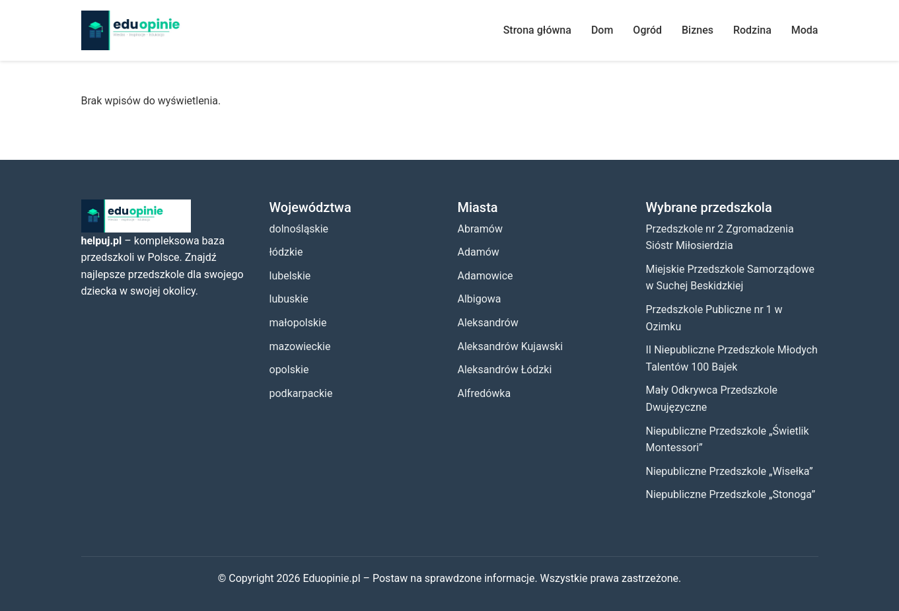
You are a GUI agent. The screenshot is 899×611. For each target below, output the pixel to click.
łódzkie (286, 252)
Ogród (647, 30)
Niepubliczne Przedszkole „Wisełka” (729, 471)
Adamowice (485, 276)
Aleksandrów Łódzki (505, 369)
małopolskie (298, 322)
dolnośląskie (299, 229)
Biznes (697, 30)
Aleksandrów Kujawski (510, 346)
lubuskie (289, 299)
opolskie (289, 369)
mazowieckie (300, 346)
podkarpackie (301, 393)
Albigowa (479, 299)
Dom (602, 30)
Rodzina (752, 30)
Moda (804, 30)
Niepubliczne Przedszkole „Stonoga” (731, 494)
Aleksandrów (488, 322)
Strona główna (537, 30)
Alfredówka (484, 393)
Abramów (480, 229)
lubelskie (290, 276)
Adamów (478, 252)
